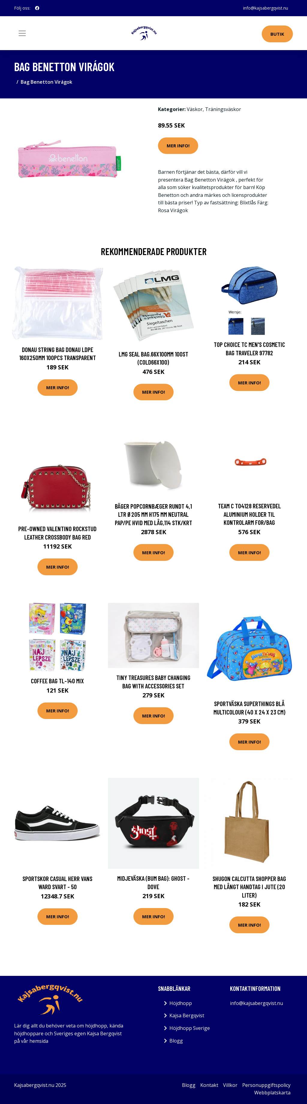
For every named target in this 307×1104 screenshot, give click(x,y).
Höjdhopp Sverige (189, 1028)
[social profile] (37, 8)
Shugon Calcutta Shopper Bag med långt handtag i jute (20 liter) (249, 887)
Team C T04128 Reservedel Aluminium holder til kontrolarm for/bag (249, 514)
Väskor (195, 109)
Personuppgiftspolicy (266, 1085)
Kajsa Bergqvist (186, 1015)
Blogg (176, 1040)
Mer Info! (178, 146)
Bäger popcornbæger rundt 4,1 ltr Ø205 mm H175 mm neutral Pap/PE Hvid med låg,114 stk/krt (153, 514)
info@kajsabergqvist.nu (265, 8)
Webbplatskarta (272, 1092)
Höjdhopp (180, 1003)
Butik (277, 34)
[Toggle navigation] (22, 33)
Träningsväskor (223, 109)
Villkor (230, 1085)
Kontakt (209, 1085)
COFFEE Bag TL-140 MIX (57, 680)
